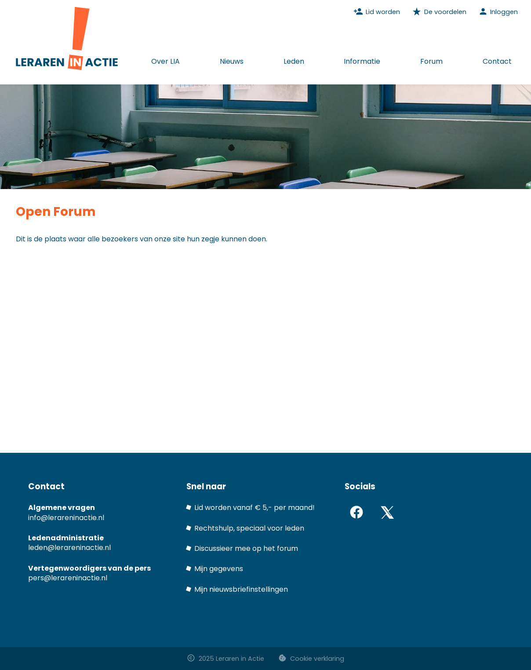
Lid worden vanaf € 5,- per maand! (254, 507)
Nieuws (232, 61)
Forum (431, 61)
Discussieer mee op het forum (246, 548)
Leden (294, 61)
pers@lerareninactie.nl (67, 578)
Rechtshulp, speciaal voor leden (249, 528)
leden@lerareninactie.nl (69, 548)
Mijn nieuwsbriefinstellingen (241, 589)
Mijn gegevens (218, 569)
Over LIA (165, 61)
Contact (497, 61)
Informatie (362, 61)
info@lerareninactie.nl (66, 518)
